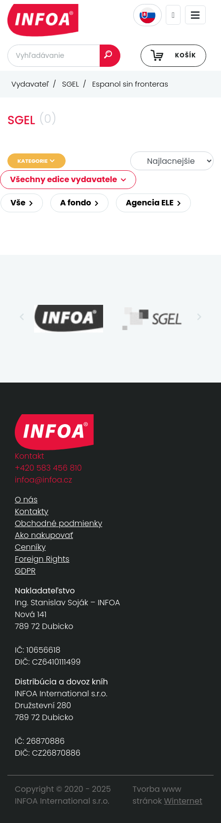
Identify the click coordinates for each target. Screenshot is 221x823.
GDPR (25, 571)
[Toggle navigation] (195, 15)
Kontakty (31, 511)
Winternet (183, 801)
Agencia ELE (153, 202)
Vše (21, 202)
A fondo (79, 202)
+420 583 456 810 (48, 468)
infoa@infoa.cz (43, 479)
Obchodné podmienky (58, 523)
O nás (26, 499)
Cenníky (30, 547)
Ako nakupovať (44, 535)
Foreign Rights (42, 559)
